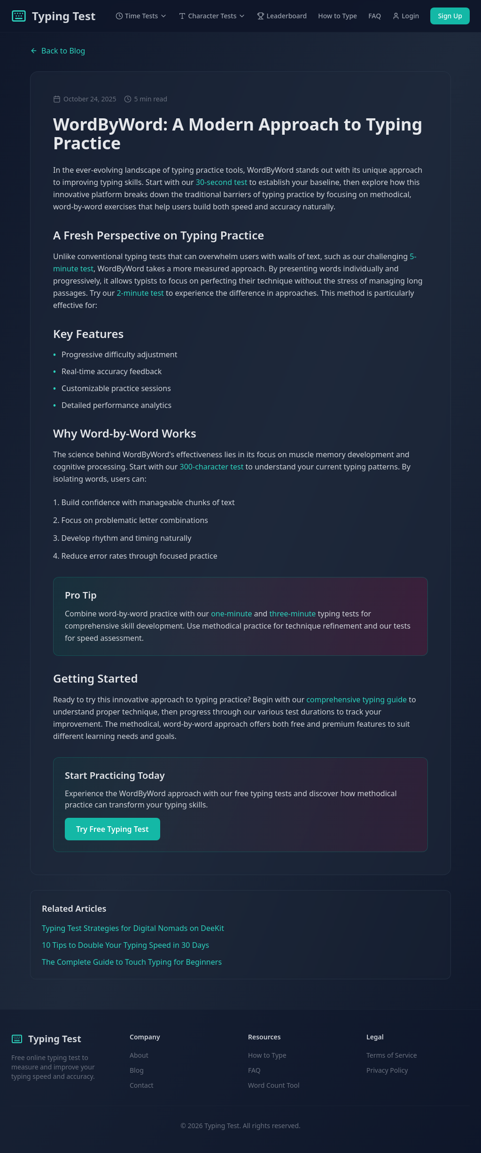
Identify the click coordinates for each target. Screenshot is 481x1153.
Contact (142, 1085)
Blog (137, 1070)
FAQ (374, 15)
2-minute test (139, 293)
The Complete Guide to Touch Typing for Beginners (132, 962)
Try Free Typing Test (112, 829)
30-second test (222, 182)
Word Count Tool (274, 1085)
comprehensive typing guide (356, 699)
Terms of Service (391, 1055)
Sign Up (450, 15)
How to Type (337, 15)
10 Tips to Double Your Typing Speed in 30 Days (125, 945)
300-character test (212, 466)
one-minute (231, 613)
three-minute (293, 613)
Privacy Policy (387, 1070)
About (139, 1055)
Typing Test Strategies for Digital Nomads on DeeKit (133, 928)
